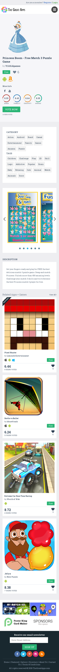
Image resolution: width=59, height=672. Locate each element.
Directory (33, 662)
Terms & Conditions (31, 664)
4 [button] (31, 248)
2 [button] (24, 248)
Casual (39, 137)
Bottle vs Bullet (11, 418)
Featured (15, 662)
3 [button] (27, 248)
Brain (41, 164)
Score (21, 176)
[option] (22, 218)
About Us (43, 662)
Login (55, 2)
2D (40, 158)
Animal (37, 170)
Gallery (24, 662)
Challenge (24, 158)
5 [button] (35, 248)
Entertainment (15, 143)
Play (34, 158)
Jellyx (7, 573)
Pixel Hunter (10, 352)
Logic (10, 164)
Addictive (20, 164)
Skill (47, 158)
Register (47, 2)
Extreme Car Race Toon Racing (18, 496)
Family (28, 143)
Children (12, 158)
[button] (4, 218)
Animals (12, 176)
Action (11, 137)
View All (52, 295)
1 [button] (20, 248)
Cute (29, 170)
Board (30, 137)
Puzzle (22, 149)
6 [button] (39, 248)
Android (20, 137)
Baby (10, 170)
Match (47, 170)
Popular (31, 164)
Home (7, 662)
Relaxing (19, 170)
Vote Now (11, 109)
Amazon (11, 149)
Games (38, 143)
